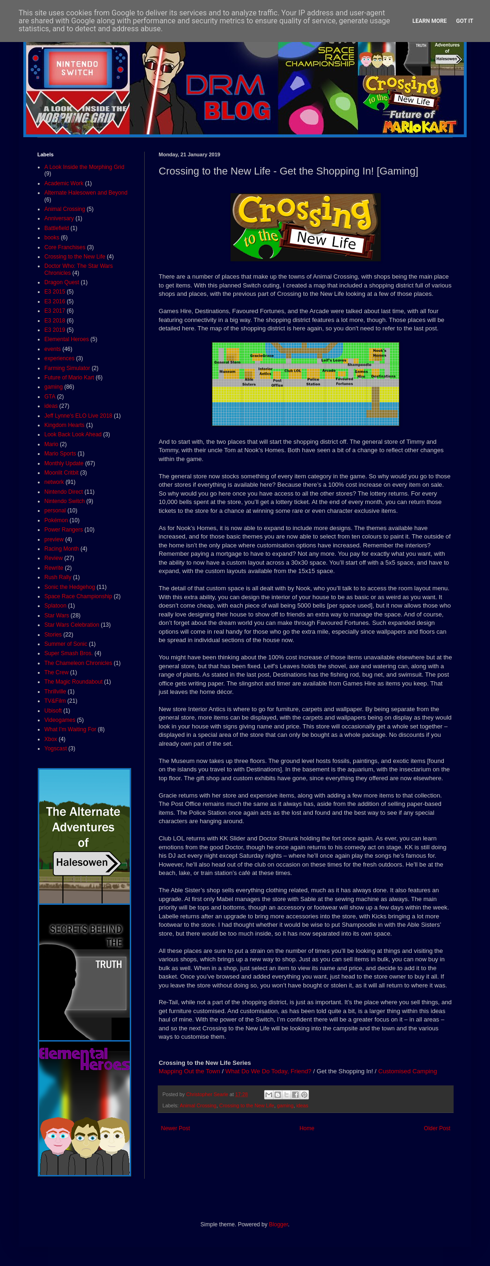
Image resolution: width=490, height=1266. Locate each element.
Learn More (430, 21)
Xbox (50, 739)
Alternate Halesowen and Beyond (85, 192)
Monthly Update (64, 463)
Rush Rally (57, 577)
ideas (302, 1105)
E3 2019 (54, 330)
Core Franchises (64, 247)
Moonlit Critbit (61, 472)
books (51, 237)
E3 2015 (54, 291)
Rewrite (53, 568)
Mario (51, 444)
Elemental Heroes (66, 339)
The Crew (56, 672)
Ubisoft (53, 710)
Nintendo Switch (64, 501)
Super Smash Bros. (68, 653)
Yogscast (55, 748)
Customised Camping (407, 1071)
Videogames (60, 720)
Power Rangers (63, 529)
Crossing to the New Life (246, 1105)
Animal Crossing (198, 1105)
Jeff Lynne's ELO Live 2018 (78, 416)
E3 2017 (54, 311)
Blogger (278, 1224)
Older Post (437, 1128)
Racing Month (61, 549)
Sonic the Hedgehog (69, 587)
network (54, 482)
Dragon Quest (61, 282)
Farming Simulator (67, 368)
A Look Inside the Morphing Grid (84, 167)
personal (55, 510)
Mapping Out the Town (189, 1071)
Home (307, 1128)
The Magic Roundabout (73, 681)
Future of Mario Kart (69, 377)
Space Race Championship (78, 596)
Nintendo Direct (63, 492)
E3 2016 (54, 301)
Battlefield (56, 228)
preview (53, 539)
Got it (464, 21)
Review (53, 558)
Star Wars (56, 615)
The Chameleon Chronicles (78, 663)
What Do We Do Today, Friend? (268, 1071)
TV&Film (55, 701)
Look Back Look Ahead (73, 434)
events (52, 349)
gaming (285, 1105)
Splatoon (55, 605)
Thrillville (55, 691)
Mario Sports (60, 453)
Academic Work (64, 183)
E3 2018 (54, 320)
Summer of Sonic (65, 644)
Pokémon (56, 520)
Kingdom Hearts (64, 425)
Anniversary (59, 218)
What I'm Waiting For (70, 729)
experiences (59, 358)
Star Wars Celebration (71, 625)
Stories (53, 634)
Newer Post (175, 1128)
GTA (50, 396)
